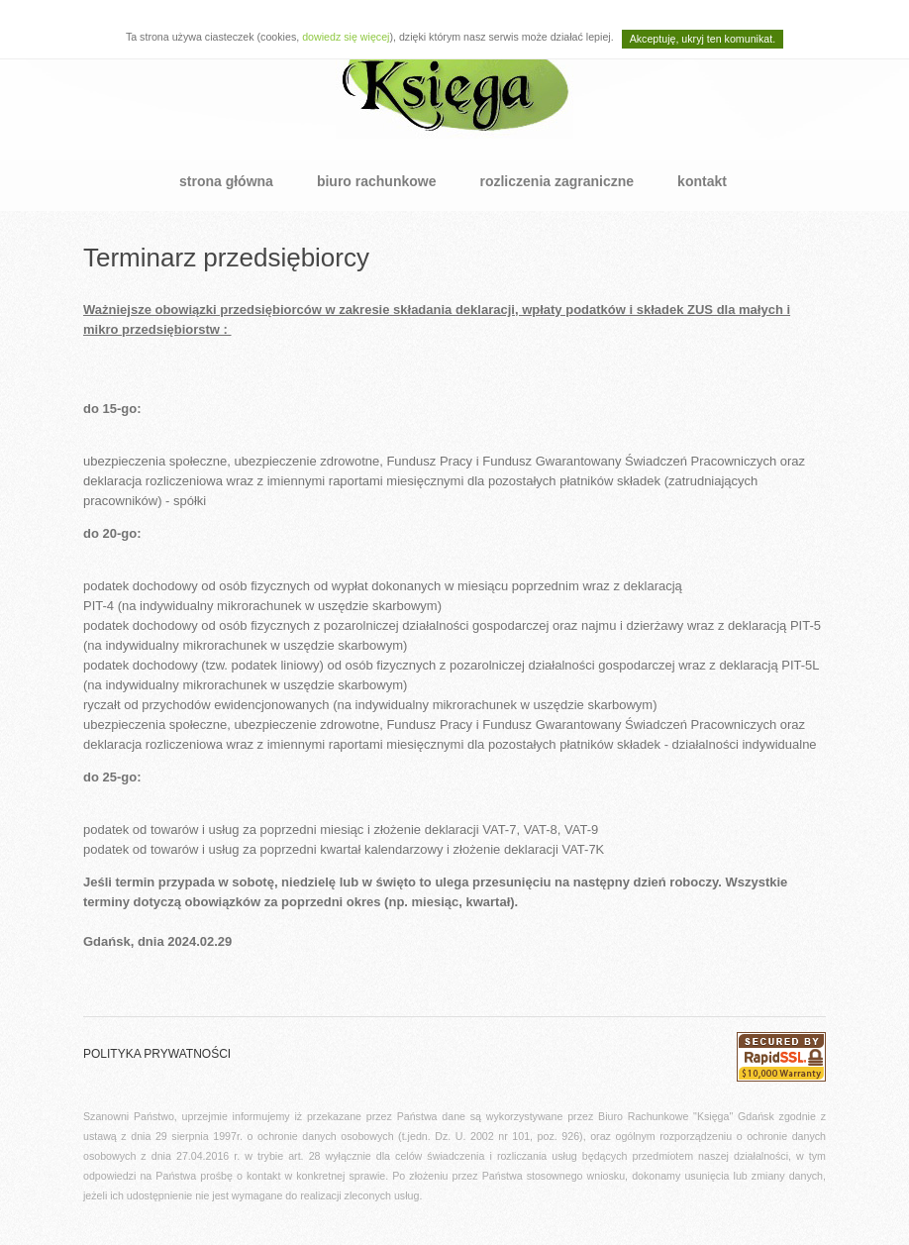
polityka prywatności (157, 1054)
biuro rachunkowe (377, 181)
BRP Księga (454, 79)
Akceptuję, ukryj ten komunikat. (702, 39)
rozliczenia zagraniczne (556, 181)
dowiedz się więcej (345, 37)
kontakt (702, 181)
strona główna (226, 181)
